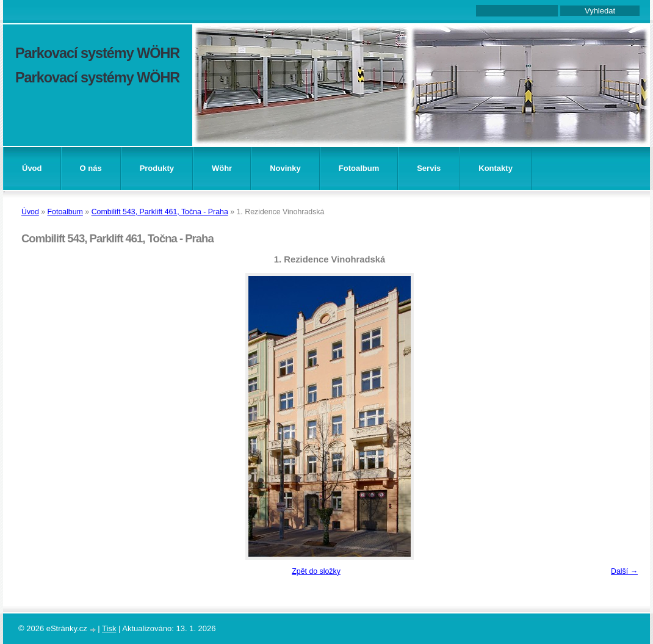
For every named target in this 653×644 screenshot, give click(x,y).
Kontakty (495, 168)
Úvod (32, 168)
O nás (91, 168)
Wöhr (222, 168)
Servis (429, 168)
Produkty (157, 168)
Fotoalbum (359, 168)
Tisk (109, 628)
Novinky (285, 168)
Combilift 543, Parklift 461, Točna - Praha (160, 212)
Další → (624, 571)
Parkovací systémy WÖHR (97, 53)
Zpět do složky (316, 571)
